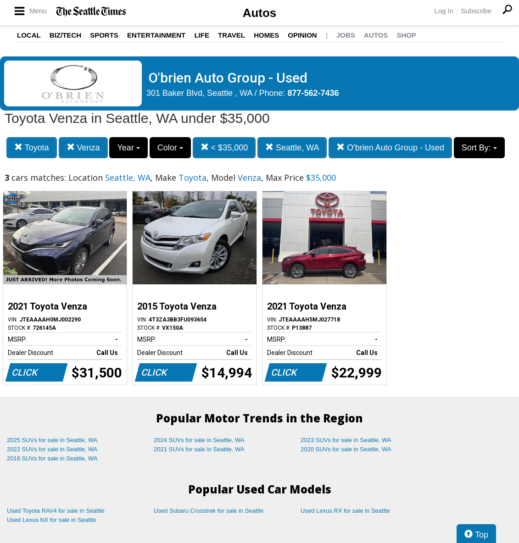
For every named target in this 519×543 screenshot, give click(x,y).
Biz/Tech (65, 35)
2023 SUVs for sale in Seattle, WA (346, 440)
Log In (443, 11)
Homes (266, 35)
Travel (231, 35)
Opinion (302, 35)
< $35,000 (224, 147)
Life (201, 35)
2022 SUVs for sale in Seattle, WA (52, 449)
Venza (83, 147)
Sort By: (479, 147)
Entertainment (156, 35)
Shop (406, 35)
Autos (260, 13)
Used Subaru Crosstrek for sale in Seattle (208, 510)
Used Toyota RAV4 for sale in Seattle (56, 510)
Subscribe (476, 11)
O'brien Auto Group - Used (390, 147)
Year (128, 147)
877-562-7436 (313, 93)
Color (170, 147)
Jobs (345, 35)
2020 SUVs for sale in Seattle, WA (346, 449)
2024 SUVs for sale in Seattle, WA (199, 440)
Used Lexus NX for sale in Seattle (51, 519)
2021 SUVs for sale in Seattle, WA (199, 449)
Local (29, 35)
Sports (104, 35)
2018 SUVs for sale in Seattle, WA (52, 458)
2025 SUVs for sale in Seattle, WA (52, 440)
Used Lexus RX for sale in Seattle (345, 510)
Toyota (31, 147)
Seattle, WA (292, 147)
